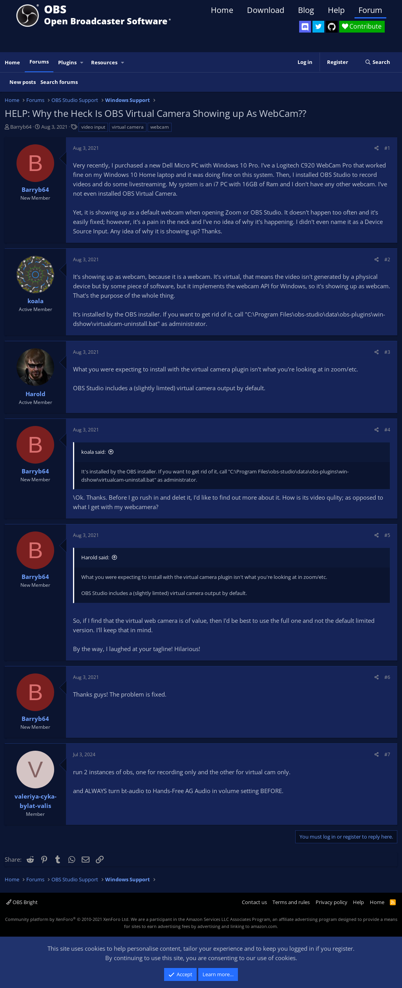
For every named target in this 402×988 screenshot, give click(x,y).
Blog (306, 10)
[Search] (377, 62)
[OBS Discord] (305, 27)
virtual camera (128, 127)
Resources (104, 62)
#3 (387, 352)
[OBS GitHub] (332, 27)
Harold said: (95, 557)
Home (222, 10)
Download (265, 10)
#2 (387, 259)
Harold (36, 394)
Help (336, 10)
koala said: (93, 451)
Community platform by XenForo (67, 919)
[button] (82, 62)
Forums (39, 61)
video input (93, 127)
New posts (22, 82)
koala (35, 301)
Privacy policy (331, 902)
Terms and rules (291, 902)
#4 (387, 429)
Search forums (59, 82)
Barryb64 (20, 126)
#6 (387, 677)
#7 (387, 754)
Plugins (67, 62)
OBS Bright (22, 902)
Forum (370, 10)
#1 (387, 148)
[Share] (377, 148)
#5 (387, 535)
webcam (159, 127)
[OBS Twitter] (318, 27)
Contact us (254, 902)
